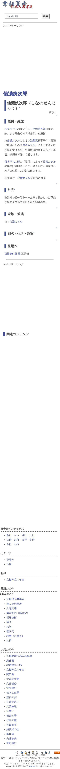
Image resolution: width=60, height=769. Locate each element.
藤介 (9, 622)
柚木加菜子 (12, 692)
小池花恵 (33, 140)
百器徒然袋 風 (12, 253)
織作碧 (10, 734)
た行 (32, 535)
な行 (9, 539)
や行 (32, 539)
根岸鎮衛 (11, 617)
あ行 (9, 535)
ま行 (24, 539)
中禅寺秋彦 (12, 679)
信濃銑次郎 (15, 93)
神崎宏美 (11, 725)
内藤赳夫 (11, 738)
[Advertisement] (30, 57)
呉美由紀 (11, 706)
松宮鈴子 (11, 715)
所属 (9, 564)
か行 (16, 535)
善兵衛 (10, 631)
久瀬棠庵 (11, 608)
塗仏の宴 (11, 697)
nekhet (31, 766)
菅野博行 (11, 743)
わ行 (16, 544)
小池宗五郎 (39, 129)
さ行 (24, 535)
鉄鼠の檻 (11, 720)
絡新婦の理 (12, 729)
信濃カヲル (13, 140)
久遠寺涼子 (12, 702)
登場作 (10, 559)
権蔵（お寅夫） (15, 636)
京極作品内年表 (15, 579)
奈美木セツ (10, 129)
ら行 (9, 544)
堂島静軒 (11, 688)
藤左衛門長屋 (14, 603)
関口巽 (10, 674)
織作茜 (10, 660)
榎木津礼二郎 (12, 161)
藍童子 (10, 711)
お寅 (9, 640)
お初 (9, 626)
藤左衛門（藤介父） (17, 613)
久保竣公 (11, 683)
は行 (16, 539)
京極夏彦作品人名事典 (19, 656)
